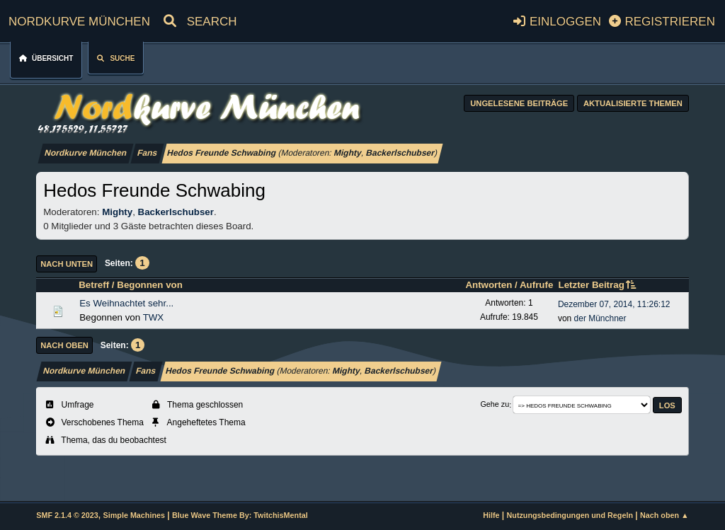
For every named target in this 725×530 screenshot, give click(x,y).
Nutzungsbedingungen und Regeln (570, 515)
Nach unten (66, 264)
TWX (153, 317)
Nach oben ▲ (664, 515)
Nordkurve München (79, 19)
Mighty (347, 153)
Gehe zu (494, 405)
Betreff (94, 285)
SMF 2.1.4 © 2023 (67, 515)
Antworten (488, 285)
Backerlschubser (400, 153)
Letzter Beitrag (598, 285)
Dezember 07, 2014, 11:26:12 (614, 304)
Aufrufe (536, 285)
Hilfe (491, 515)
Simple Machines (134, 515)
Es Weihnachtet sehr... (126, 303)
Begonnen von (150, 285)
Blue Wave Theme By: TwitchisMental (240, 515)
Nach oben (64, 345)
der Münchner (600, 318)
